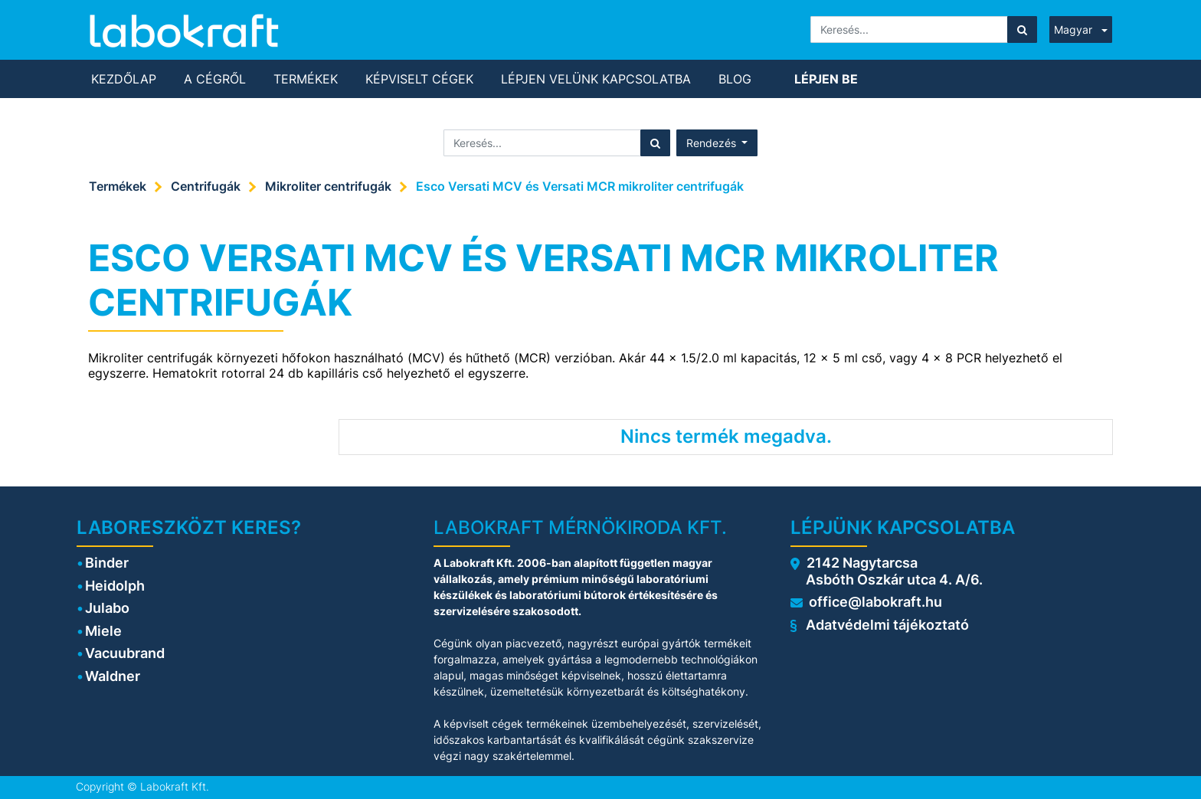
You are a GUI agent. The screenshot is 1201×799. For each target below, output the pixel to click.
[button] (717, 142)
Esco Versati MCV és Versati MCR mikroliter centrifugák (580, 186)
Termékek (117, 186)
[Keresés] (1022, 29)
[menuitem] (123, 79)
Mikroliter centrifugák (328, 186)
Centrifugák (206, 186)
